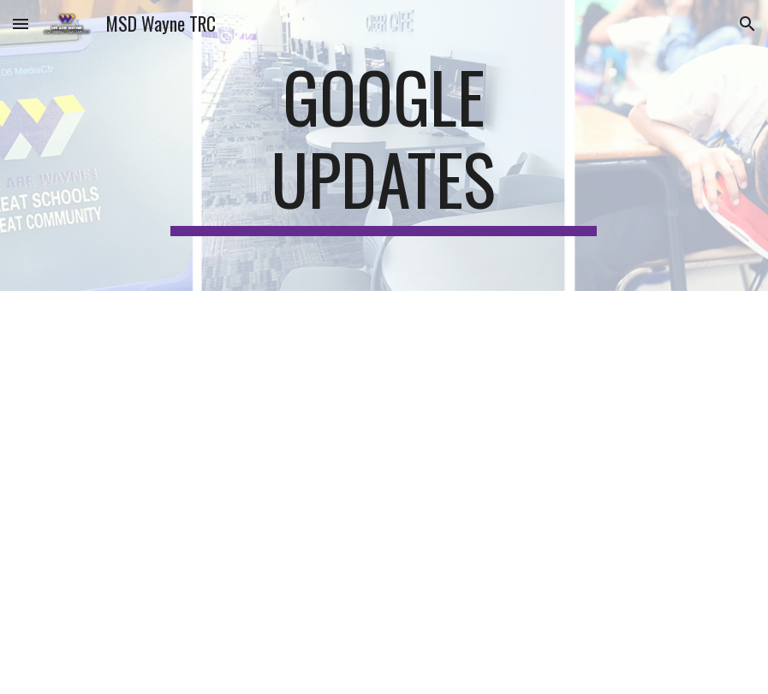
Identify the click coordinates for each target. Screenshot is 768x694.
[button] (20, 23)
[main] (384, 145)
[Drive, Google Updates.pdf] (384, 492)
